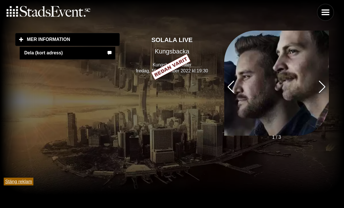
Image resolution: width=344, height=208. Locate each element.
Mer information (73, 39)
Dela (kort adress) (43, 52)
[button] (322, 87)
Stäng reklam (18, 181)
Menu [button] (325, 12)
